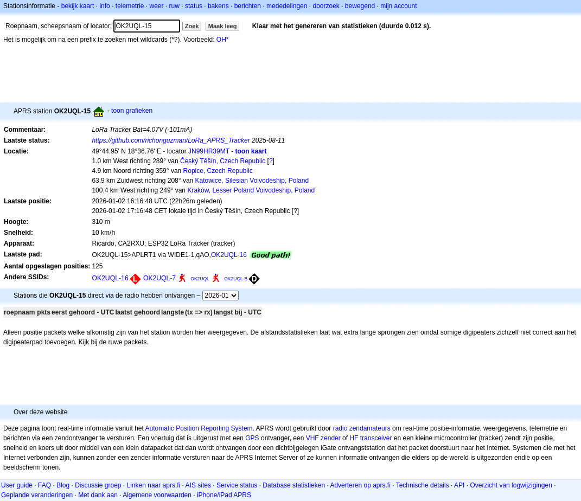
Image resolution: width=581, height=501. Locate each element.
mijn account (398, 6)
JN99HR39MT (208, 151)
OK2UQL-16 (229, 255)
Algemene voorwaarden (157, 495)
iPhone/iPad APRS (224, 495)
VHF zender (323, 438)
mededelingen (286, 6)
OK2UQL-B (235, 278)
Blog (62, 485)
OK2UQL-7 (159, 278)
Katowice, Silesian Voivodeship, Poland (252, 180)
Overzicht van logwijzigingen (511, 485)
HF (353, 438)
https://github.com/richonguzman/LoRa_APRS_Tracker (171, 140)
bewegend (360, 6)
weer (157, 6)
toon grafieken (131, 110)
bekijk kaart (77, 6)
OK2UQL (199, 278)
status (193, 6)
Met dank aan (98, 495)
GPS (252, 438)
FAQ (44, 485)
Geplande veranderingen (37, 495)
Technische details (422, 485)
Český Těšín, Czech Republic (222, 161)
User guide (17, 485)
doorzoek (325, 6)
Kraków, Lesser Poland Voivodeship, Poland (251, 190)
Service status (236, 485)
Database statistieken (294, 485)
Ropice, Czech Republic (218, 171)
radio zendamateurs (362, 428)
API (459, 485)
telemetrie (130, 6)
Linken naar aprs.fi (154, 485)
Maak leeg (222, 26)
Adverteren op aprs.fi (360, 485)
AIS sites (198, 485)
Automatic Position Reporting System (198, 428)
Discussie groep (98, 485)
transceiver (376, 438)
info (104, 6)
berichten (247, 6)
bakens (218, 6)
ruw (174, 6)
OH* (222, 39)
